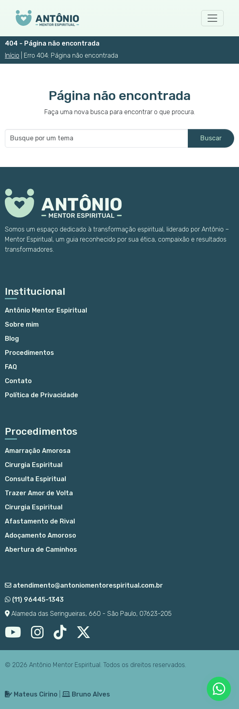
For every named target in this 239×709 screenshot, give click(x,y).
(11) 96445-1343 (34, 599)
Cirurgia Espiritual (33, 465)
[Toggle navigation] (212, 18)
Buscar (211, 138)
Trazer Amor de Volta (39, 493)
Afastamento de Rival (40, 521)
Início (12, 55)
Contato (18, 381)
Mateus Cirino (31, 694)
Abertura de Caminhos (41, 549)
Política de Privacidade (41, 395)
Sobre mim (22, 324)
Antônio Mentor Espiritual (46, 310)
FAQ (11, 367)
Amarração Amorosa (38, 451)
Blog (12, 338)
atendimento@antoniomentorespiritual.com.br (84, 585)
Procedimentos (29, 353)
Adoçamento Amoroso (40, 535)
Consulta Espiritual (35, 479)
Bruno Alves (86, 694)
